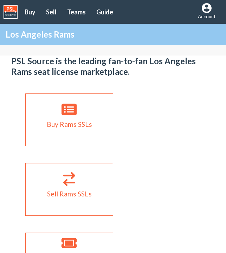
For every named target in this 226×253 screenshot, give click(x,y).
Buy (30, 12)
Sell (51, 12)
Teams (76, 12)
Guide (104, 12)
